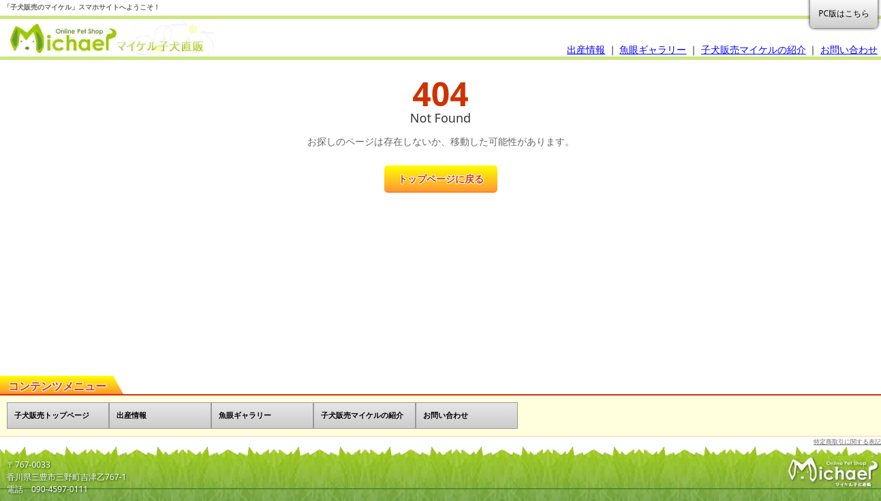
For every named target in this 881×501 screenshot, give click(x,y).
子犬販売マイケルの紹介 (753, 49)
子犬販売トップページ (51, 415)
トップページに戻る (441, 178)
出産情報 (586, 49)
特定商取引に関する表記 (847, 441)
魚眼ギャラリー (652, 49)
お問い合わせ (849, 49)
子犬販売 (109, 38)
